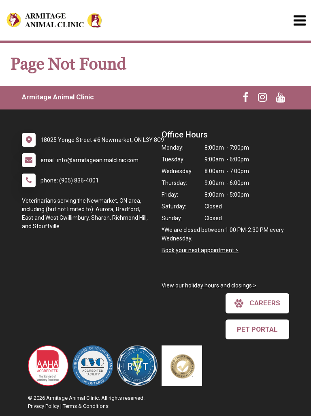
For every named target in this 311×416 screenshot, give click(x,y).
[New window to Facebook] (246, 99)
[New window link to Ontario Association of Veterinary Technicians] (139, 365)
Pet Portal (257, 329)
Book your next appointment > (200, 250)
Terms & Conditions (86, 406)
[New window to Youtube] (280, 99)
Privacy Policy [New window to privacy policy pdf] (43, 406)
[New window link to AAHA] (50, 365)
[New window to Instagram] (262, 99)
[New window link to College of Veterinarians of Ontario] (94, 365)
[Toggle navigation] (299, 20)
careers (257, 303)
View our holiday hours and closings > (209, 285)
